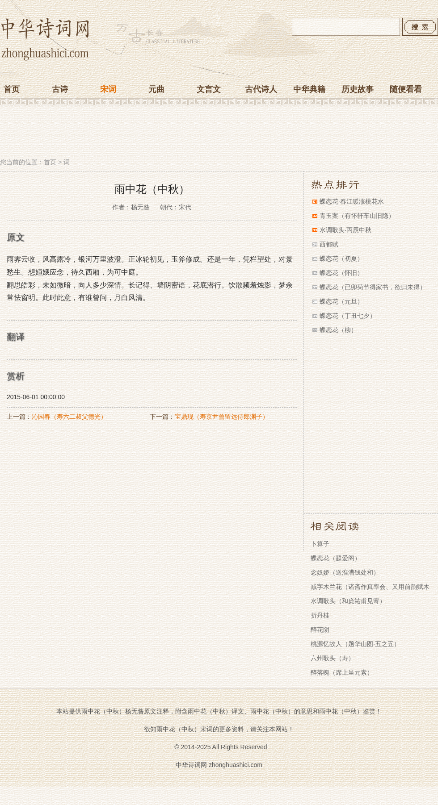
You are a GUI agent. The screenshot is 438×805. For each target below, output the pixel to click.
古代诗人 (261, 89)
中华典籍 (309, 89)
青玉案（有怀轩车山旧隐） (357, 215)
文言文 (209, 89)
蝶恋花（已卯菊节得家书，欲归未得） (373, 287)
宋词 (108, 89)
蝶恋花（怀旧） (341, 272)
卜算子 (320, 543)
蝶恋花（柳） (338, 330)
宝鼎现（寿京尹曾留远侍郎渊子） (222, 416)
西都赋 (329, 244)
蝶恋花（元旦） (341, 301)
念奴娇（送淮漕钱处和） (345, 572)
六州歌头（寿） (332, 658)
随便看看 (406, 89)
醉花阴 (320, 629)
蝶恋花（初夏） (341, 258)
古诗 (60, 89)
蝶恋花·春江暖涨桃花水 (352, 201)
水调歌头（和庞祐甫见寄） (348, 601)
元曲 (156, 89)
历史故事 (357, 89)
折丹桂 (320, 615)
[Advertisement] (219, 133)
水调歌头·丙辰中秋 (345, 230)
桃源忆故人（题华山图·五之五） (355, 643)
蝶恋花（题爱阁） (336, 558)
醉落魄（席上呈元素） (342, 672)
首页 (12, 89)
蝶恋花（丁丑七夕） (348, 315)
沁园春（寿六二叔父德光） (69, 416)
